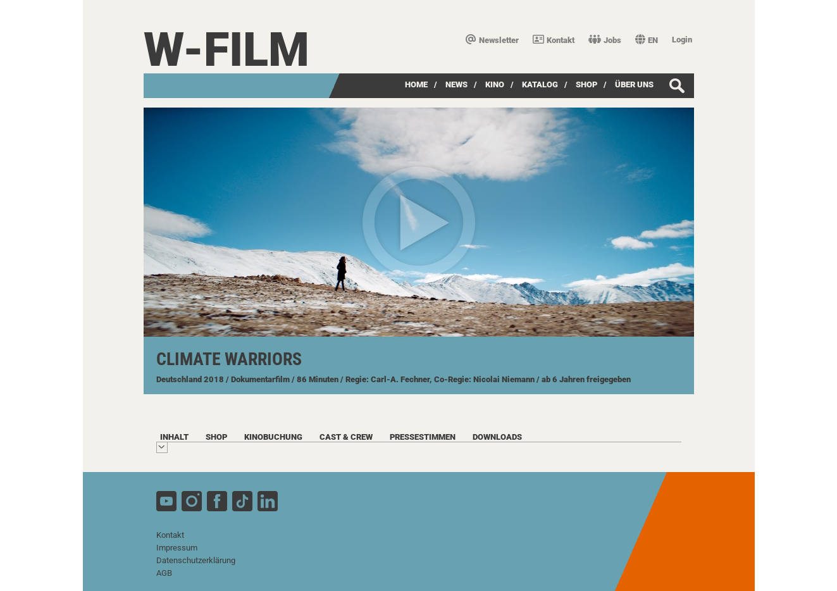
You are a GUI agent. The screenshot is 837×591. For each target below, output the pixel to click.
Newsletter (492, 40)
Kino (494, 84)
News (456, 84)
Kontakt (553, 40)
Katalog (540, 84)
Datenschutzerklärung (195, 560)
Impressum (176, 547)
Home (416, 84)
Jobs (604, 40)
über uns (634, 84)
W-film (226, 49)
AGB (164, 573)
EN (646, 40)
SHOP (586, 84)
